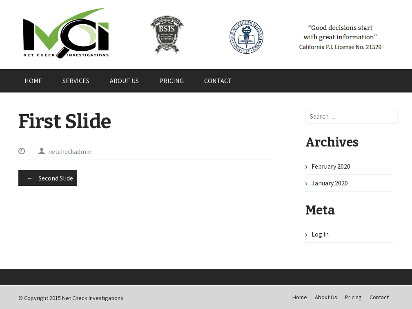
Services (75, 81)
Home (33, 81)
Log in (320, 234)
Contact (218, 81)
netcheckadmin (69, 151)
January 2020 (330, 183)
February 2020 (331, 166)
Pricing (171, 81)
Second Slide (47, 178)
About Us (124, 81)
